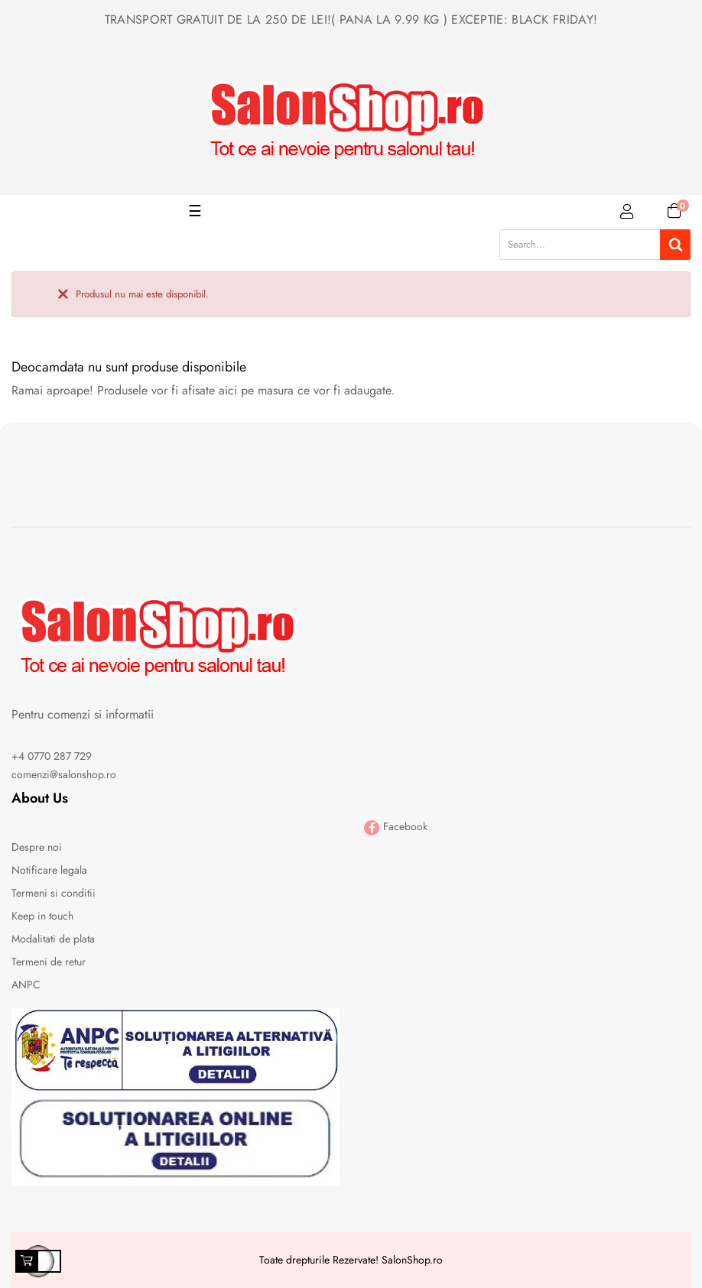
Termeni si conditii (53, 892)
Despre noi (36, 847)
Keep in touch (42, 915)
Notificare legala (49, 870)
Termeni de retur (48, 961)
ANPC (26, 984)
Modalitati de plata (53, 938)
